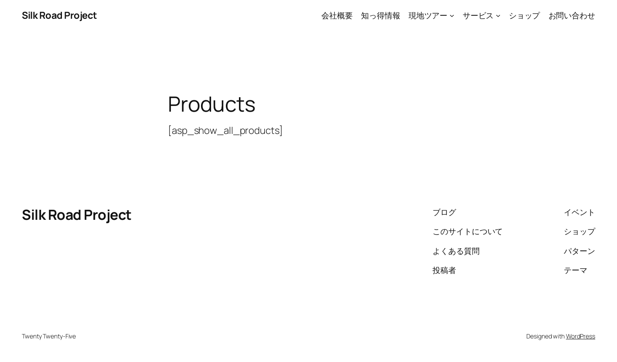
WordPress (580, 336)
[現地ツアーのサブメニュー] (452, 15)
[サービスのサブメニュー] (498, 15)
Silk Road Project (59, 15)
